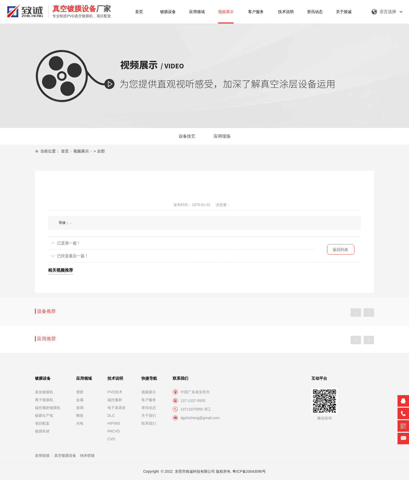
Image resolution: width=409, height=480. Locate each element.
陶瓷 (79, 415)
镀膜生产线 (44, 415)
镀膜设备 (168, 11)
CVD (111, 439)
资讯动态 (315, 11)
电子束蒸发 (116, 408)
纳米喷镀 (87, 455)
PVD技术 (114, 392)
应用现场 (222, 136)
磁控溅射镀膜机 (48, 408)
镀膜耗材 (42, 431)
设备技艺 (187, 136)
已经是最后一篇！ (72, 256)
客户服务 (256, 11)
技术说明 (286, 11)
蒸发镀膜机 (44, 392)
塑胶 (79, 392)
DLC (111, 415)
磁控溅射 (114, 400)
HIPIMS (113, 423)
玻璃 (79, 408)
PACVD (113, 431)
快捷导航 (149, 378)
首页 (139, 11)
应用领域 (197, 11)
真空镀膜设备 (65, 455)
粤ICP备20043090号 (249, 471)
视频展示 (226, 11)
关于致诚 (344, 11)
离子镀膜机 (44, 400)
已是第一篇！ (69, 243)
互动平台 (319, 378)
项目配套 (42, 423)
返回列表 (340, 249)
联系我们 (148, 423)
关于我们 (148, 415)
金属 (79, 400)
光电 (79, 423)
